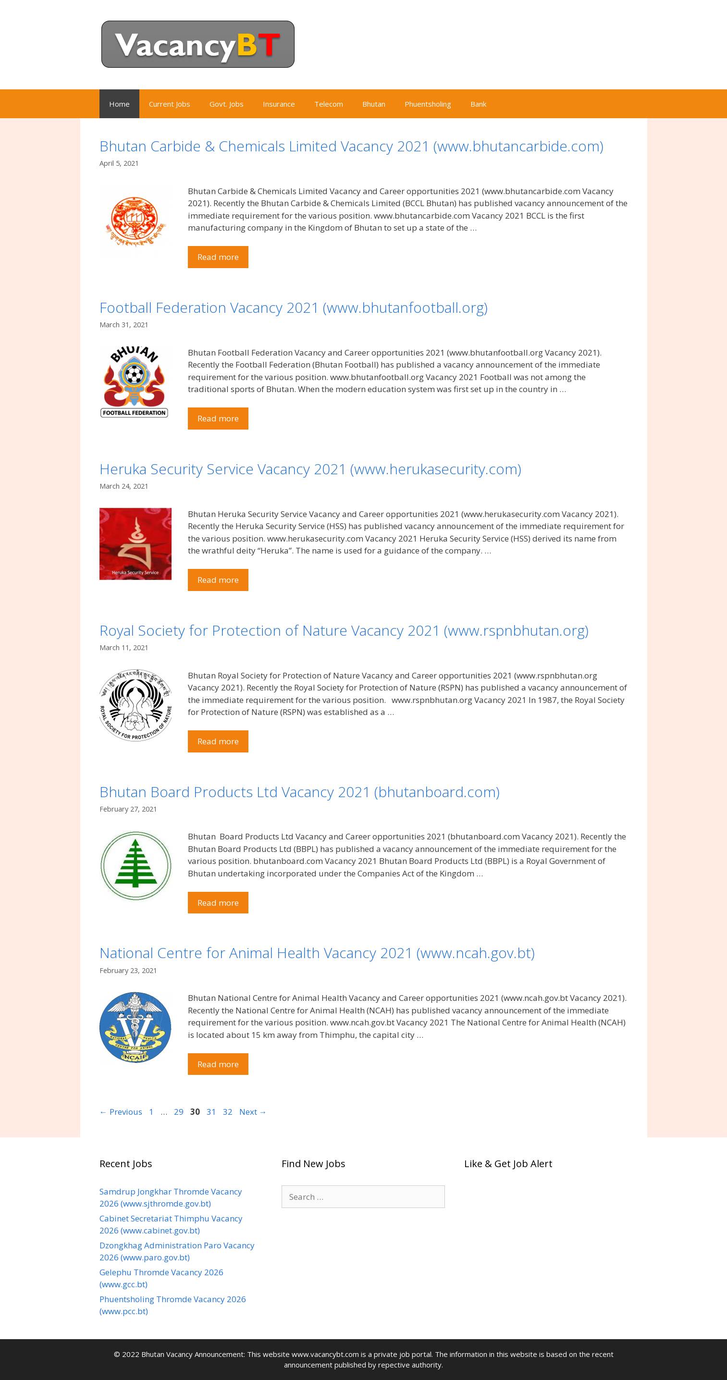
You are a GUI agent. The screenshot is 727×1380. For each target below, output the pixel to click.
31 (212, 1111)
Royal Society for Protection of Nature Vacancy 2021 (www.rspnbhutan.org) (344, 630)
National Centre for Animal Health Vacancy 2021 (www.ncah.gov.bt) (317, 952)
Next (253, 1111)
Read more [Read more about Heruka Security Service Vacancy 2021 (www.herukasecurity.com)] (218, 579)
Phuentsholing (428, 104)
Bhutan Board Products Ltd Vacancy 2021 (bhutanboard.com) (299, 791)
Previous (120, 1111)
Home (119, 104)
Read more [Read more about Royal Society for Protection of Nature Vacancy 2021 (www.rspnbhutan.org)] (218, 741)
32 (228, 1111)
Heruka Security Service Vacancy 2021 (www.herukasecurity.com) (310, 469)
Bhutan (373, 104)
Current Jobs (169, 104)
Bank (478, 104)
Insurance (279, 104)
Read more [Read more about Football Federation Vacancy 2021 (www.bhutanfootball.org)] (218, 418)
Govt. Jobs (226, 104)
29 (179, 1111)
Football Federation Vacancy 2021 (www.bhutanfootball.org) (293, 307)
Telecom (328, 104)
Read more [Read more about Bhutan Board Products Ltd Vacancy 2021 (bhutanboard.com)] (218, 902)
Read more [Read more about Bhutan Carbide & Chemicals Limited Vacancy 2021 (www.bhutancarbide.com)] (218, 256)
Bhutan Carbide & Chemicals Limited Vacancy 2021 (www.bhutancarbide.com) (351, 146)
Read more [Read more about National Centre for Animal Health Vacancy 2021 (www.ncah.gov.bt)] (218, 1064)
